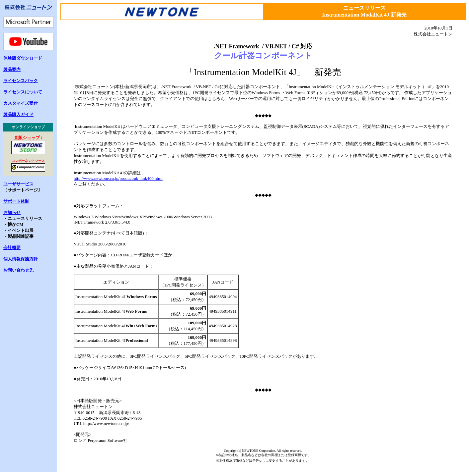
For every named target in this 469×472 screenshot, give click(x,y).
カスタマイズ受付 (20, 103)
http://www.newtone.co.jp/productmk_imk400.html (118, 178)
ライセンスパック (20, 80)
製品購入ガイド (18, 114)
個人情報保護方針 (20, 258)
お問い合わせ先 (18, 270)
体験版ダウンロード (22, 58)
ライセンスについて (22, 91)
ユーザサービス (18, 184)
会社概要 (12, 247)
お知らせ (12, 212)
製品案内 (12, 69)
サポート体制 (16, 201)
